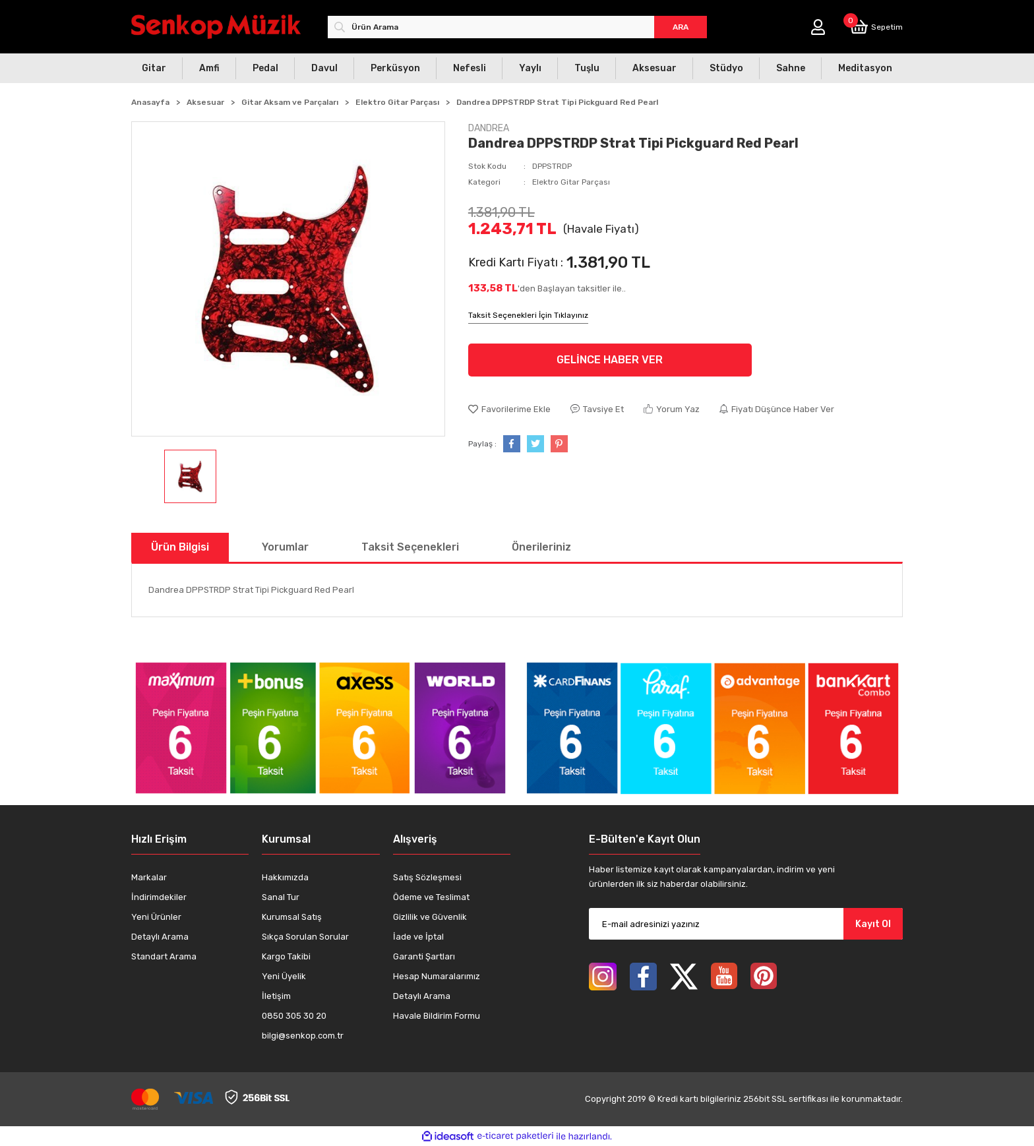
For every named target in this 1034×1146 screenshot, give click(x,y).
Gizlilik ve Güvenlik (430, 917)
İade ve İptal (418, 937)
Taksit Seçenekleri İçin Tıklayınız (528, 315)
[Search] (517, 27)
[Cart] (876, 27)
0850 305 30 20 (294, 1016)
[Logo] (216, 27)
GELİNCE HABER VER (610, 359)
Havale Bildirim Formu (436, 1016)
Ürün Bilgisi (180, 547)
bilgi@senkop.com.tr (303, 1035)
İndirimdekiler (159, 897)
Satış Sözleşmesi (427, 877)
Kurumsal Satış (292, 917)
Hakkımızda (285, 877)
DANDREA (488, 128)
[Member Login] (818, 27)
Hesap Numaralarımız (436, 976)
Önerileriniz (541, 547)
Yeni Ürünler (156, 917)
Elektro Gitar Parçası (571, 182)
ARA (680, 27)
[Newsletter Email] (746, 924)
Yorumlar (285, 547)
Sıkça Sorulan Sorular (305, 937)
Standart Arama (164, 956)
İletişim (276, 996)
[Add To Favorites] (509, 409)
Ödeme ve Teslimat (431, 897)
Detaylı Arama (160, 937)
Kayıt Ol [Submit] (873, 924)
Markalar (149, 877)
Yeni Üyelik (284, 976)
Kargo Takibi (286, 956)
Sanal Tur (280, 897)
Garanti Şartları (424, 956)
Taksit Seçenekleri (410, 547)
